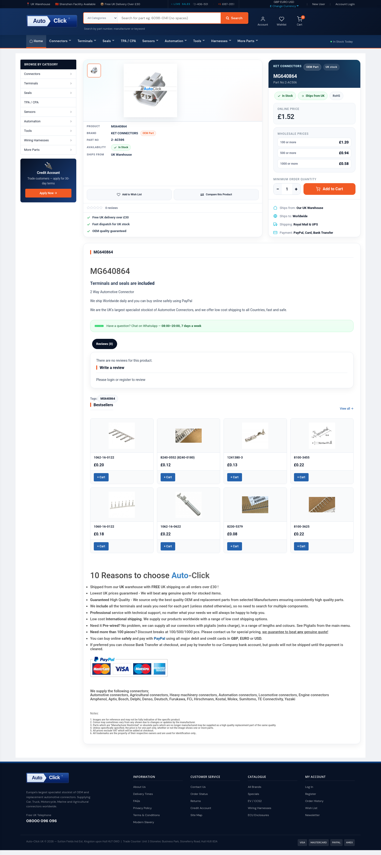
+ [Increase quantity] (296, 189)
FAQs (136, 801)
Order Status (199, 794)
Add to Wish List (129, 194)
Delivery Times (143, 794)
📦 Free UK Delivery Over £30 (120, 4)
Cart (301, 20)
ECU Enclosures (258, 815)
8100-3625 (302, 526)
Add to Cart (329, 189)
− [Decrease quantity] (277, 189)
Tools (199, 41)
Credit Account (200, 808)
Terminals (87, 41)
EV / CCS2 (255, 801)
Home (36, 41)
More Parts (248, 41)
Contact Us (198, 787)
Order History (314, 801)
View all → (347, 408)
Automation (176, 41)
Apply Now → (48, 193)
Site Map (196, 815)
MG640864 (107, 398)
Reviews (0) (104, 344)
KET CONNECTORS (124, 133)
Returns (195, 801)
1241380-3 (235, 457)
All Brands (254, 787)
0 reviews (111, 208)
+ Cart (101, 477)
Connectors (60, 41)
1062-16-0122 (104, 457)
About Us (139, 787)
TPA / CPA (128, 41)
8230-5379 (235, 526)
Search (234, 18)
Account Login (345, 4)
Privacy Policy (142, 808)
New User (318, 4)
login (110, 380)
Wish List (311, 808)
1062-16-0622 (171, 526)
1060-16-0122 (104, 526)
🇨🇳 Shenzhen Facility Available (75, 4)
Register (310, 794)
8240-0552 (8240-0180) (178, 457)
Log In (309, 787)
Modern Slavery (143, 822)
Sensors (150, 41)
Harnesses (221, 41)
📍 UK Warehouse (38, 4)
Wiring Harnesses (259, 808)
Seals (108, 41)
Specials (253, 794)
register (125, 380)
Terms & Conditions (146, 815)
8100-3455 (302, 457)
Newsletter (312, 815)
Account (263, 21)
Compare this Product (216, 194)
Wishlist (281, 21)
